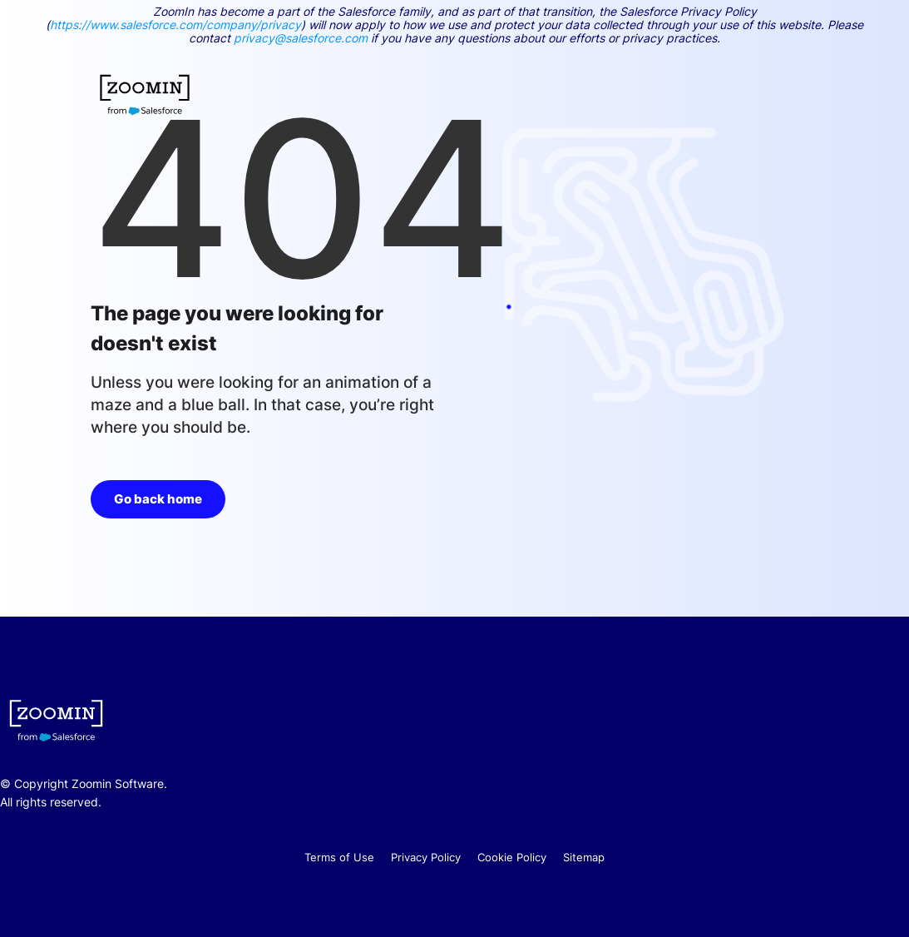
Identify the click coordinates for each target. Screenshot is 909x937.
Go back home (158, 499)
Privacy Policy (426, 857)
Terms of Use (339, 857)
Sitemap (584, 857)
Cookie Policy (511, 857)
